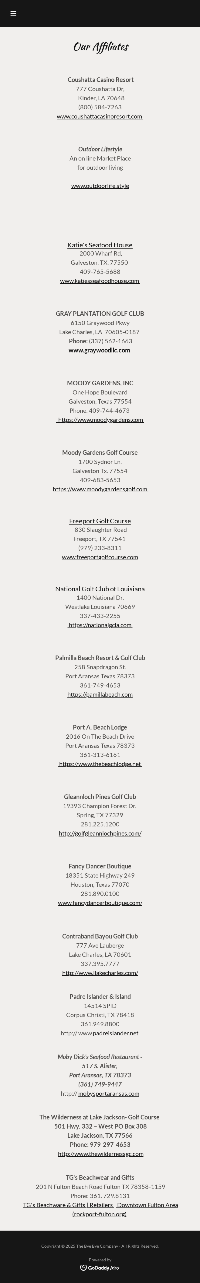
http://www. (73, 1153)
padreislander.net (115, 1033)
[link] (100, 1267)
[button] (21, 13)
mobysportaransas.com (108, 1093)
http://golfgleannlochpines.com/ (100, 833)
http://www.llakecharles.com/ (100, 972)
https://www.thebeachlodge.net (100, 763)
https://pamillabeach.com (100, 694)
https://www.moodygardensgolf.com (100, 489)
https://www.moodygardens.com (100, 419)
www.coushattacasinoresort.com (100, 116)
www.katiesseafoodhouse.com (99, 280)
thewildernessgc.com (116, 1153)
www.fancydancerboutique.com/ (100, 902)
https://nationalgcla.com (100, 624)
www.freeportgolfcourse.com (100, 556)
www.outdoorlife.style (100, 185)
